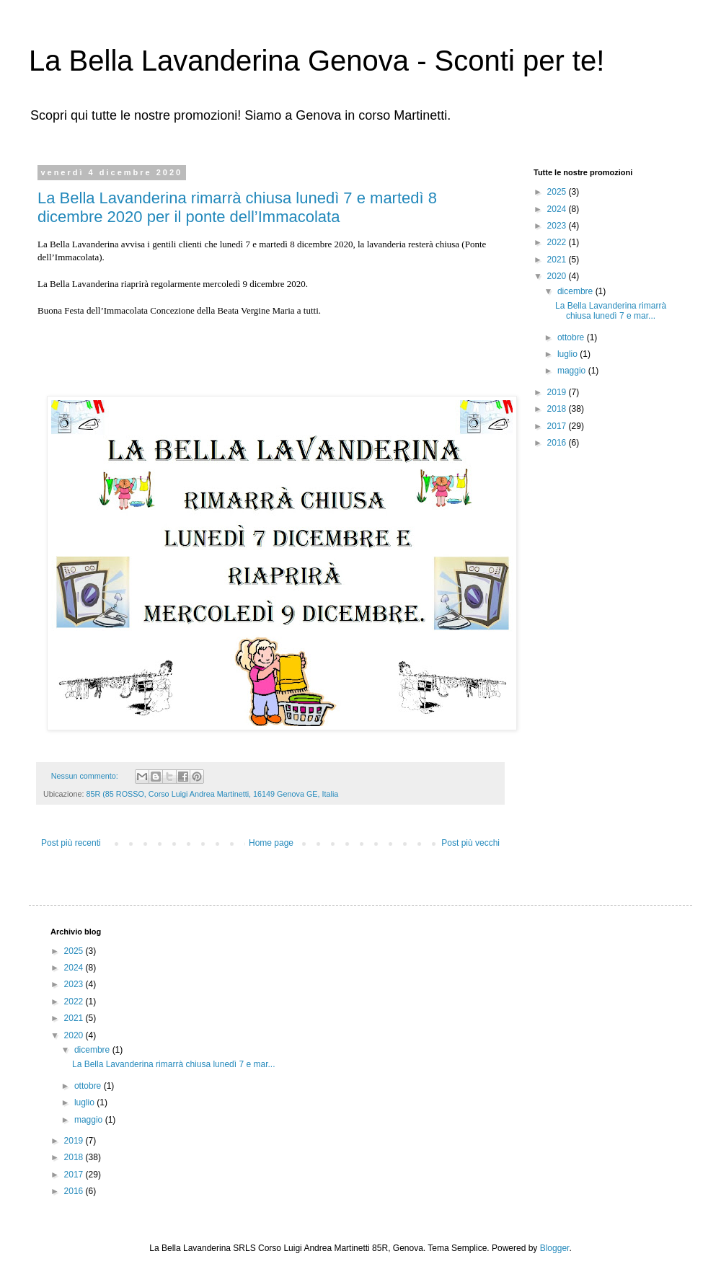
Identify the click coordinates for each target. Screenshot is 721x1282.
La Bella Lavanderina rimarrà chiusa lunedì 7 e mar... (610, 311)
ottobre (572, 337)
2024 (558, 209)
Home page (271, 843)
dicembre (576, 291)
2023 (558, 226)
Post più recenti (71, 843)
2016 (558, 443)
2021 (558, 260)
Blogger (555, 1248)
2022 (558, 242)
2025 (558, 192)
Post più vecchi (470, 843)
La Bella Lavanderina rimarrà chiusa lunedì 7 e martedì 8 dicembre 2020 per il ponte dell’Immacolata (237, 207)
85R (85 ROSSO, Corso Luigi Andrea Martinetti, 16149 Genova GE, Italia (212, 794)
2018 (558, 409)
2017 (558, 426)
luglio (568, 354)
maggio (572, 371)
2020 (558, 276)
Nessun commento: (85, 776)
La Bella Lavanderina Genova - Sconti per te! (316, 60)
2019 (558, 392)
